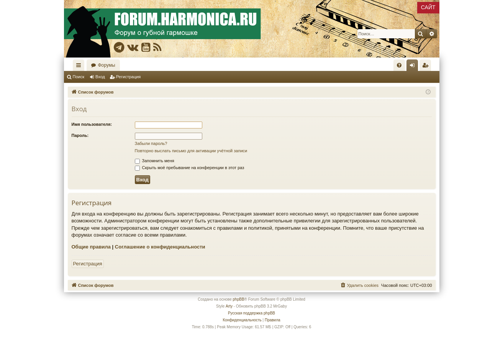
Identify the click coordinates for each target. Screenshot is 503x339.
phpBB (238, 299)
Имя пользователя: (92, 124)
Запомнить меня (154, 160)
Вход (100, 76)
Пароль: (80, 135)
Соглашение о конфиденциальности (160, 247)
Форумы (106, 65)
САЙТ (428, 7)
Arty (229, 306)
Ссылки (80, 67)
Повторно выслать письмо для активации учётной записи (191, 150)
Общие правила (91, 247)
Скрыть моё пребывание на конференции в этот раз (189, 167)
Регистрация (128, 76)
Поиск (78, 76)
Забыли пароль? (151, 143)
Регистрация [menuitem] (427, 67)
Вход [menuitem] (414, 67)
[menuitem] (399, 65)
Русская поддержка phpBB (251, 313)
